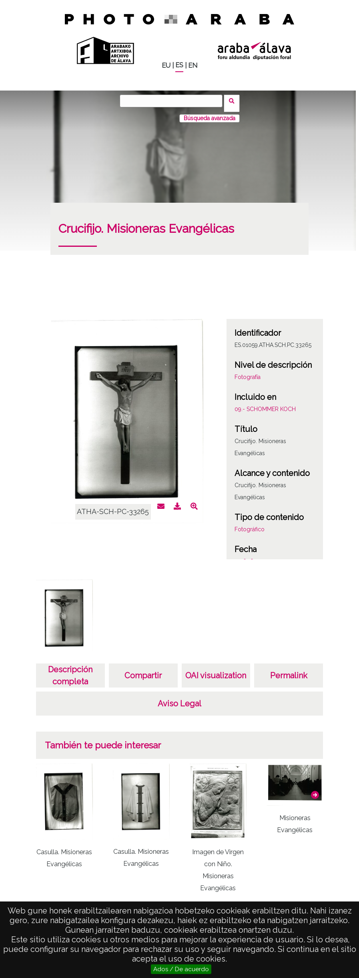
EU (166, 65)
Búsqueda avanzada (209, 113)
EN (192, 65)
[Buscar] (174, 101)
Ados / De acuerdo (181, 969)
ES (179, 65)
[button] (315, 790)
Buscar (234, 101)
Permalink (288, 671)
